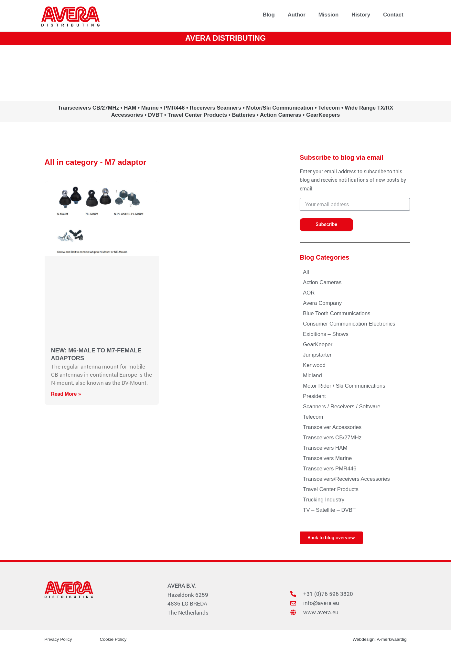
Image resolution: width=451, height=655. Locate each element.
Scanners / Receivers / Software (342, 406)
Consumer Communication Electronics (349, 324)
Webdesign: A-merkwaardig (379, 639)
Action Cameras (322, 282)
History (360, 15)
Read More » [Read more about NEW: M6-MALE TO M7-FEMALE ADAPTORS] (66, 394)
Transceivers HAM (325, 448)
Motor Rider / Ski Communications (344, 386)
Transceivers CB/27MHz (332, 438)
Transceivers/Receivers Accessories (346, 479)
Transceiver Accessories (332, 427)
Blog (268, 15)
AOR (309, 293)
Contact (393, 15)
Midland (312, 375)
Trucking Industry (323, 500)
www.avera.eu (225, 72)
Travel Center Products (331, 489)
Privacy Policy (59, 639)
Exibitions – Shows (326, 334)
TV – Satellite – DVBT (329, 510)
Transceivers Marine (327, 458)
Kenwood (314, 365)
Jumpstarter (317, 355)
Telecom (313, 417)
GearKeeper (317, 344)
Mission (328, 15)
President (314, 396)
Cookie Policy (113, 639)
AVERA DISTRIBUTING (225, 38)
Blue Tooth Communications (336, 313)
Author (297, 15)
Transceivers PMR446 (329, 469)
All (306, 272)
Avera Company (322, 303)
